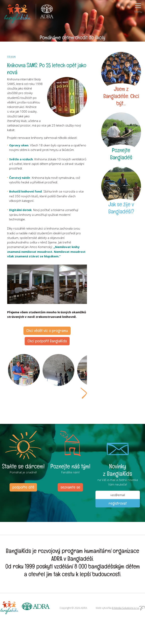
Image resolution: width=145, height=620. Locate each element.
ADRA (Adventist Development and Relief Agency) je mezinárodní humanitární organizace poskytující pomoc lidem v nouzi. (45, 13)
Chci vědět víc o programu (47, 330)
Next (84, 393)
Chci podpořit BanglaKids (47, 341)
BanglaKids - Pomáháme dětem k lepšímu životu (18, 13)
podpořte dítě (23, 487)
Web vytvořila (120, 608)
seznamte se (70, 487)
